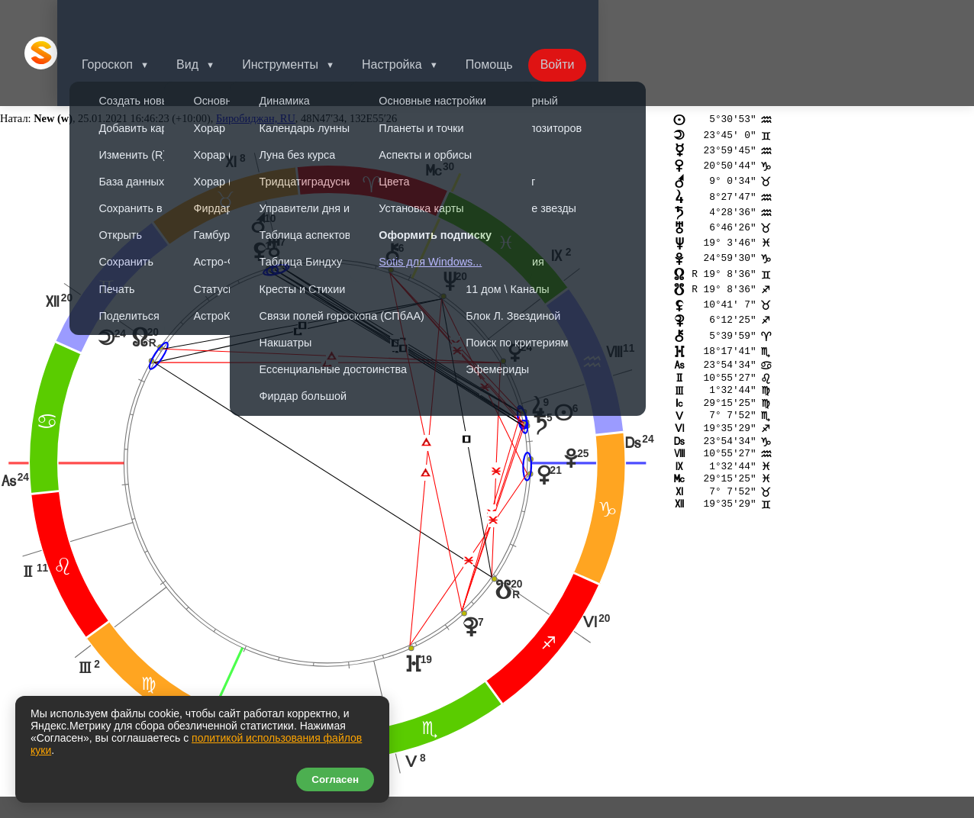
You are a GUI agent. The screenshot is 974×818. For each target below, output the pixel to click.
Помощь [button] (519, 18)
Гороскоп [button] (125, 18)
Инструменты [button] (304, 18)
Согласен (335, 779)
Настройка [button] (419, 18)
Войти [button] (591, 18)
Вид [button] (209, 18)
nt (30, 694)
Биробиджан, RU (255, 50)
